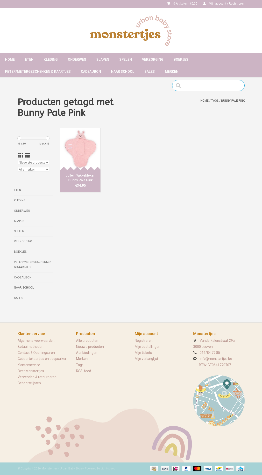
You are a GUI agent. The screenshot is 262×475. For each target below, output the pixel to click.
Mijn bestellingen (147, 347)
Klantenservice (29, 365)
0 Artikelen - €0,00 (182, 3)
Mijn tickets (143, 353)
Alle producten (87, 341)
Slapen (102, 59)
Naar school (122, 71)
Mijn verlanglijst (146, 359)
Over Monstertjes (31, 371)
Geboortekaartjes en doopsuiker (42, 359)
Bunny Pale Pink (233, 100)
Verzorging (152, 59)
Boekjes (181, 59)
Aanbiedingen (86, 353)
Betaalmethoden (30, 347)
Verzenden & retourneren (37, 377)
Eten (29, 59)
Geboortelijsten (29, 383)
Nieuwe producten (90, 347)
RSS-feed (83, 371)
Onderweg (77, 59)
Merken (171, 71)
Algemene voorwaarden (36, 341)
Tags (215, 100)
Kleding (51, 59)
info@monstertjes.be (216, 359)
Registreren (144, 341)
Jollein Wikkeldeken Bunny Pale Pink (80, 177)
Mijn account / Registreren (224, 3)
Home (10, 59)
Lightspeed (108, 468)
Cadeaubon (91, 71)
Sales (149, 71)
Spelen (125, 59)
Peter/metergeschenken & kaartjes (38, 71)
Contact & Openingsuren (36, 353)
